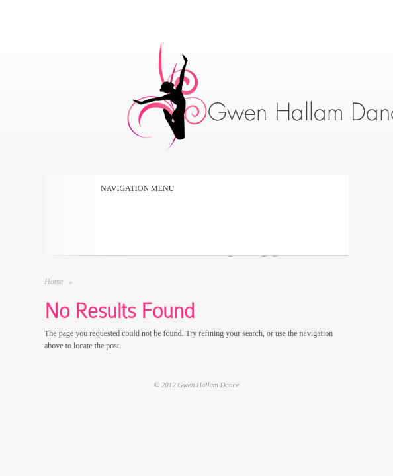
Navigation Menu (133, 188)
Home (54, 281)
